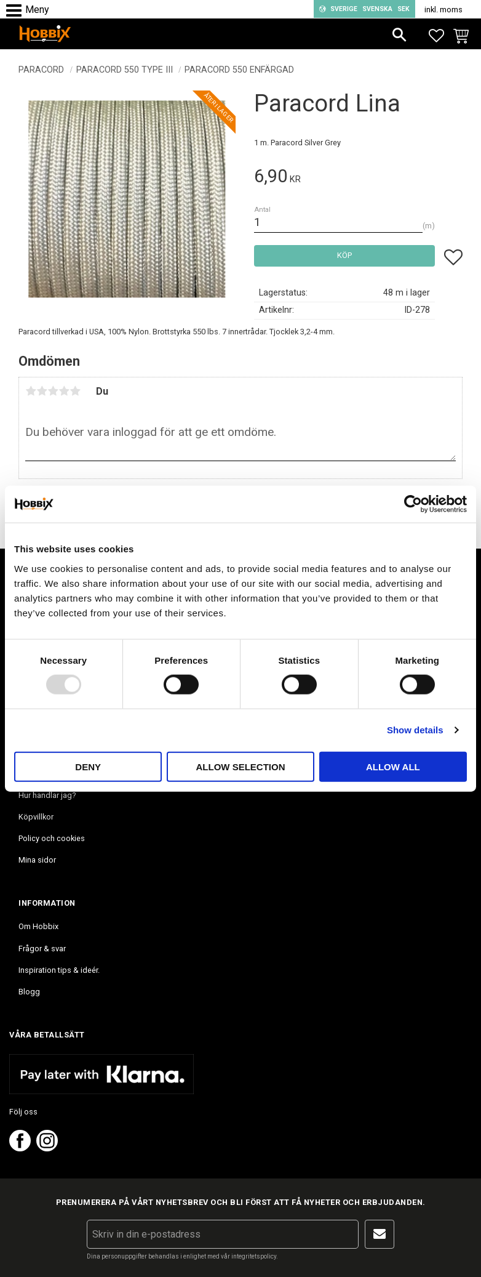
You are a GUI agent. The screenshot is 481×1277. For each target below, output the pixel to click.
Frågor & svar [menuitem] (42, 948)
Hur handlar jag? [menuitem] (47, 795)
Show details (415, 730)
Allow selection (240, 766)
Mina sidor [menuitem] (37, 859)
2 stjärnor (41, 391)
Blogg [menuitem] (29, 991)
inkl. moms (443, 9)
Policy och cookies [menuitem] (51, 838)
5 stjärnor (75, 391)
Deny (88, 766)
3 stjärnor (52, 391)
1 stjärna (30, 391)
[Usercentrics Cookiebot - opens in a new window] (413, 504)
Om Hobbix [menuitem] (38, 926)
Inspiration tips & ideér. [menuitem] (59, 970)
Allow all (393, 766)
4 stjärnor (64, 391)
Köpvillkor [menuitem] (36, 816)
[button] (17, 11)
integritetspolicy (253, 1256)
